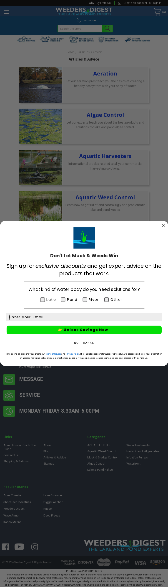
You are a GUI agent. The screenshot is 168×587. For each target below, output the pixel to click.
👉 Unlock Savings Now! (84, 329)
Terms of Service (53, 354)
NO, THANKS (84, 342)
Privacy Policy (72, 354)
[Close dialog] (163, 225)
